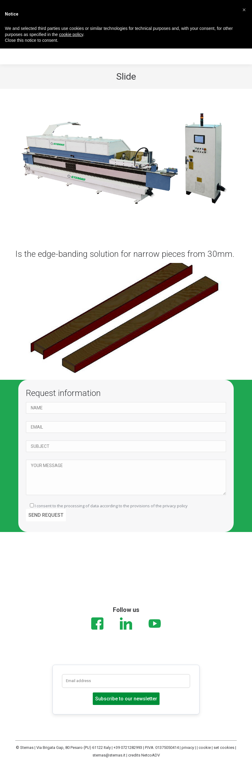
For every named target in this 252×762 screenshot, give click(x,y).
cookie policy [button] (71, 34)
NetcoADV (150, 755)
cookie (205, 747)
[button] (244, 10)
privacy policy (175, 506)
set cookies (224, 747)
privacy (188, 747)
